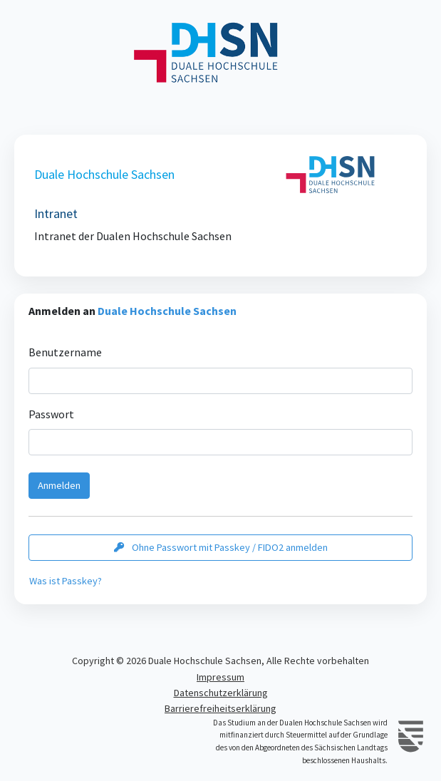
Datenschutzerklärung (221, 692)
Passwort (51, 414)
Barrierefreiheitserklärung (220, 708)
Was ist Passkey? (65, 580)
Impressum (220, 677)
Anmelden (59, 485)
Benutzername (65, 352)
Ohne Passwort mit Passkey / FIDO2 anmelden (221, 547)
